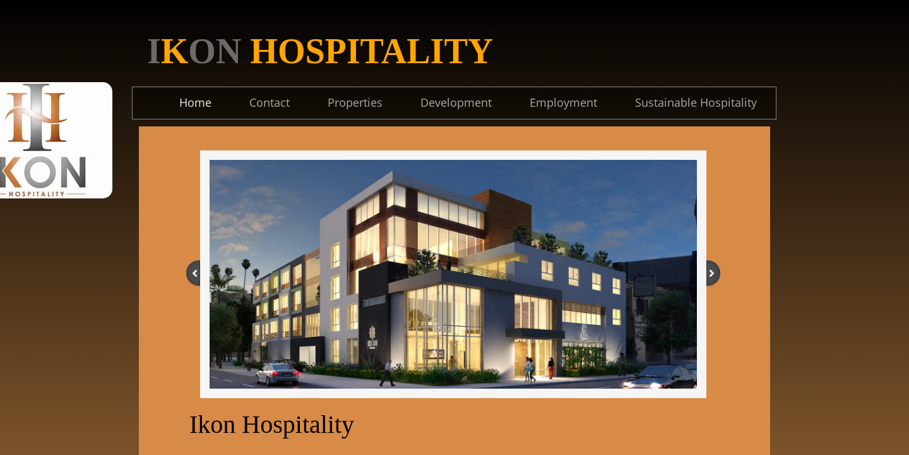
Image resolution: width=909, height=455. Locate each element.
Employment (563, 102)
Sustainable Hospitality (696, 102)
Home (195, 102)
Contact (269, 102)
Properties (355, 102)
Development (456, 102)
